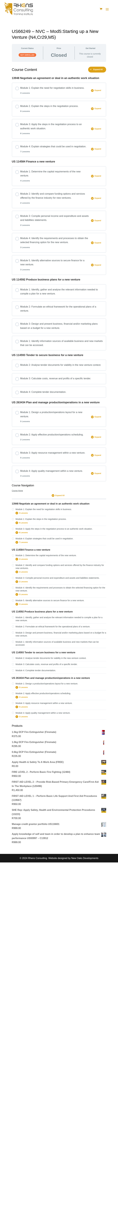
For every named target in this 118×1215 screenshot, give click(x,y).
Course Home (17, 491)
